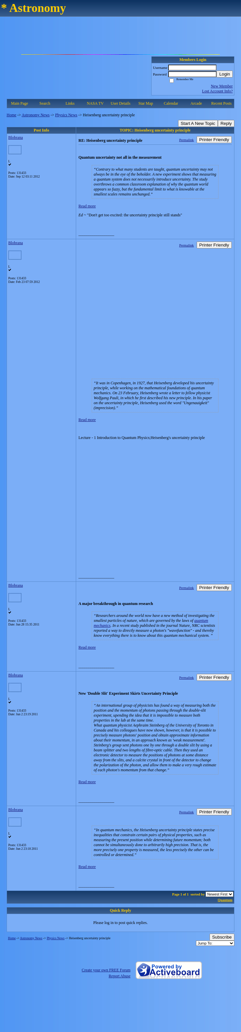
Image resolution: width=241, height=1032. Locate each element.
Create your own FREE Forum (106, 970)
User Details (120, 103)
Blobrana (15, 137)
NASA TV (95, 103)
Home (11, 115)
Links (70, 103)
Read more (87, 206)
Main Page (19, 103)
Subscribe (222, 937)
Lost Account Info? (217, 91)
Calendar (171, 103)
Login (224, 74)
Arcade (196, 103)
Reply (226, 123)
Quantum (225, 900)
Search (44, 103)
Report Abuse (119, 976)
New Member (222, 86)
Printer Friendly (214, 139)
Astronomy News (35, 115)
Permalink (186, 140)
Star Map (145, 103)
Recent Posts (221, 103)
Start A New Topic (198, 123)
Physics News (66, 115)
